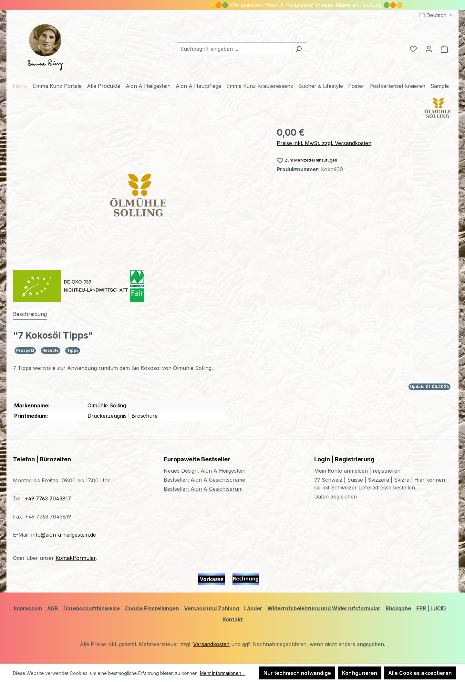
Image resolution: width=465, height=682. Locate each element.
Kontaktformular (76, 558)
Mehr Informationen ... (222, 673)
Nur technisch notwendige (297, 673)
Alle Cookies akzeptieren (420, 673)
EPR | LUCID (431, 608)
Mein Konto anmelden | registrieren (357, 470)
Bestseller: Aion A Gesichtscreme (204, 480)
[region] (138, 195)
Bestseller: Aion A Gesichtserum (203, 489)
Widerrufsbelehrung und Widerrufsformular (323, 608)
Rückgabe (398, 608)
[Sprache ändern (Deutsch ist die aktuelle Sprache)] (435, 15)
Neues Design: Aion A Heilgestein (204, 470)
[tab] (30, 314)
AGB (52, 608)
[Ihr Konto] (429, 48)
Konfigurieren (359, 673)
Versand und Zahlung (211, 608)
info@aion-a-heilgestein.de (63, 534)
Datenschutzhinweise (91, 608)
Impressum (28, 608)
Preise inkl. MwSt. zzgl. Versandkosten (324, 143)
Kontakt (232, 619)
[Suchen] (298, 48)
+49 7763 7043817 (48, 498)
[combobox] (234, 48)
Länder (253, 608)
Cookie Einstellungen (152, 608)
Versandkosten (211, 644)
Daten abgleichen (335, 496)
